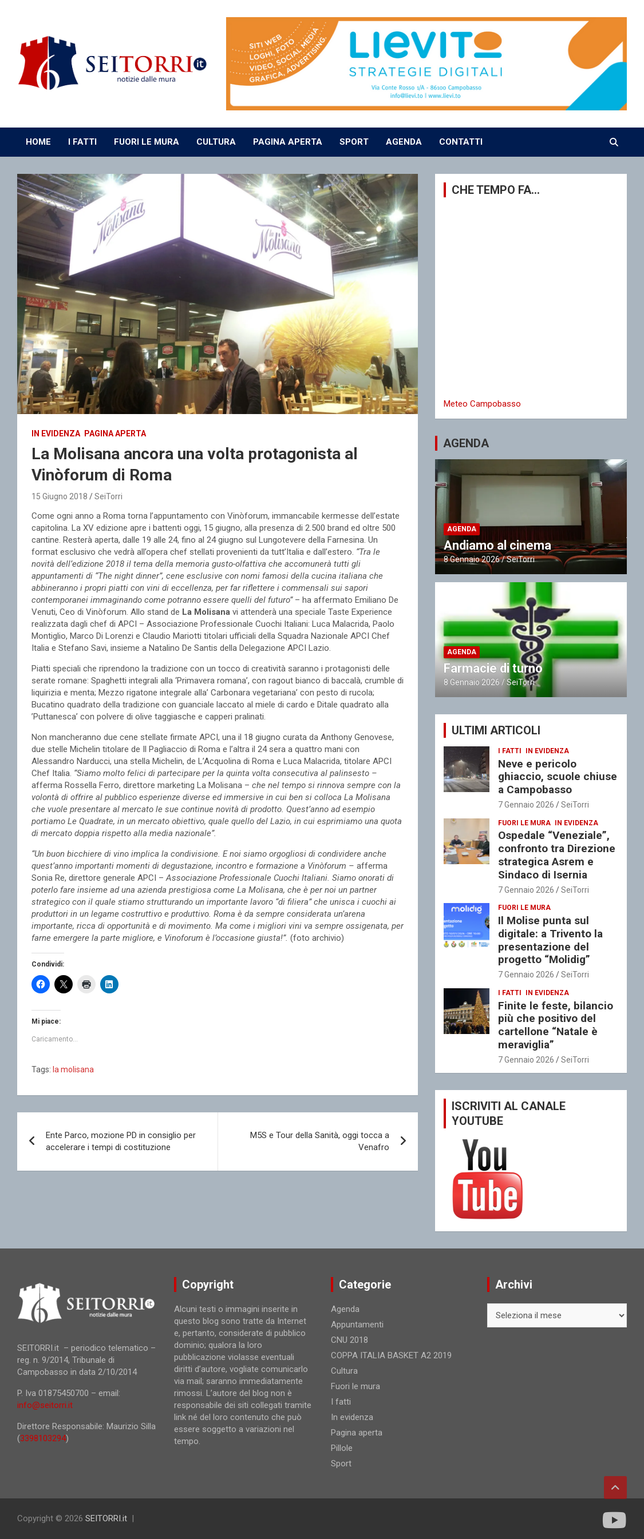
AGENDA (404, 142)
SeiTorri (108, 496)
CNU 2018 (349, 1340)
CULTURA (216, 142)
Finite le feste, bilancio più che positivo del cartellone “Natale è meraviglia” (555, 1025)
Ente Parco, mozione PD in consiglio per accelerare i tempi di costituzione (121, 1141)
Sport (341, 1463)
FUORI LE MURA (146, 142)
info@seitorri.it (45, 1405)
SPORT (354, 142)
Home (38, 142)
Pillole (342, 1448)
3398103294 (43, 1438)
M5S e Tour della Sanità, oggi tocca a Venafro (319, 1141)
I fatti (509, 751)
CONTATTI (461, 142)
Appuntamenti (357, 1324)
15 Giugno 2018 (59, 496)
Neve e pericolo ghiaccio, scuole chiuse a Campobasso (557, 777)
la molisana (73, 1069)
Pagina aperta (115, 433)
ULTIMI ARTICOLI (496, 730)
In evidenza (55, 433)
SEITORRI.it (106, 1518)
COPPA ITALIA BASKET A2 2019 (391, 1355)
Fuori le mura (524, 823)
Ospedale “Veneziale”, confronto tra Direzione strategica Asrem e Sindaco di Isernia (556, 855)
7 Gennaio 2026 (526, 804)
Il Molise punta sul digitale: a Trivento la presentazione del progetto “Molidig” (550, 940)
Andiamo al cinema (497, 545)
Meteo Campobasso (482, 404)
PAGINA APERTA (287, 142)
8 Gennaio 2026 (472, 559)
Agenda (461, 529)
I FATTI (82, 142)
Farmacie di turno (493, 668)
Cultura (344, 1371)
